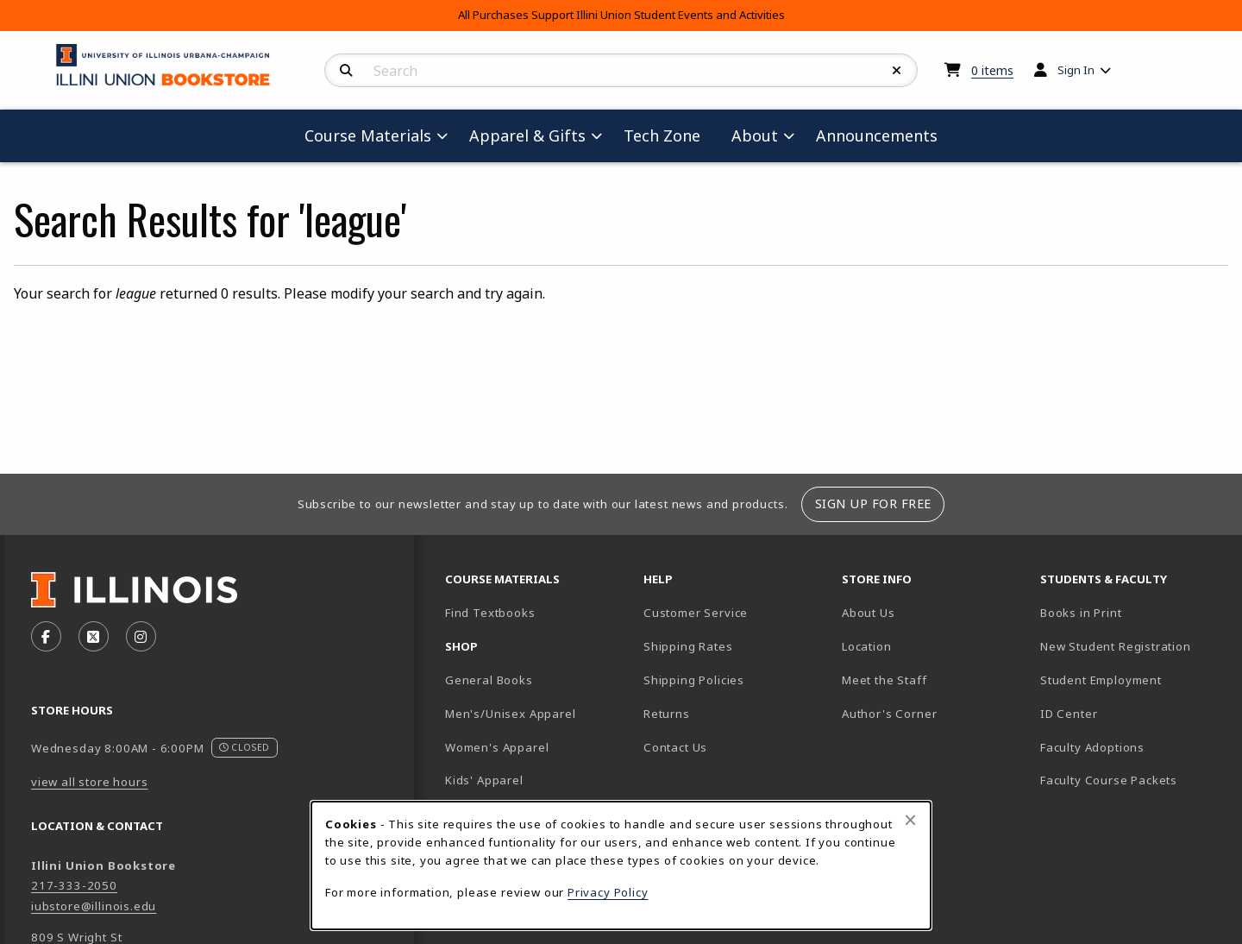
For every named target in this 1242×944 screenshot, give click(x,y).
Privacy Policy (608, 892)
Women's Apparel (497, 747)
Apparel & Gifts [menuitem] (527, 135)
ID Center (1129, 713)
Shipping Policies (693, 680)
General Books (489, 680)
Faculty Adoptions (1092, 747)
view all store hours (89, 782)
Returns (666, 713)
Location (867, 646)
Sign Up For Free (873, 503)
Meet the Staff (884, 680)
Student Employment (1132, 679)
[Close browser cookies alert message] (910, 820)
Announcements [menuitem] (877, 135)
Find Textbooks (490, 612)
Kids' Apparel (484, 780)
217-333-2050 (74, 885)
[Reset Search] (897, 70)
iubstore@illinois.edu (93, 906)
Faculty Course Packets (1108, 780)
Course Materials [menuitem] (367, 135)
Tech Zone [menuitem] (669, 135)
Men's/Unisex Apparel (510, 713)
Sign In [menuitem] (1076, 70)
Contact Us (675, 747)
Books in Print (1132, 612)
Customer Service (695, 612)
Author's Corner (889, 713)
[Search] (346, 70)
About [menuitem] (754, 135)
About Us (868, 612)
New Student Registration (1115, 646)
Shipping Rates (688, 646)
